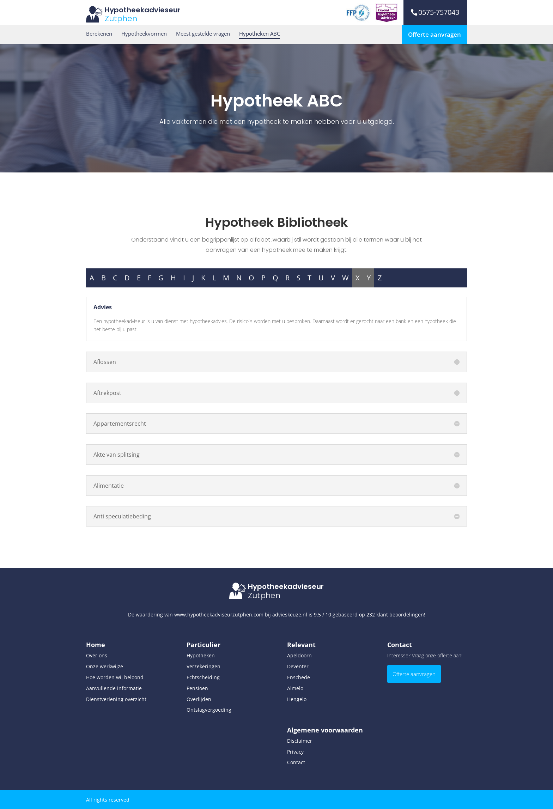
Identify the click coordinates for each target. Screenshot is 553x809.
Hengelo (296, 699)
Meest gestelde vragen (203, 33)
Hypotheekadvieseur (143, 10)
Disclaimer (299, 740)
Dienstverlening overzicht (116, 699)
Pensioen (197, 688)
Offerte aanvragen (434, 34)
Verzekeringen (203, 666)
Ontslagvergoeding (209, 709)
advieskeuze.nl (289, 614)
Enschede (298, 677)
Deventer (298, 666)
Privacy (295, 751)
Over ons (96, 655)
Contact (296, 762)
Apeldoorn (299, 655)
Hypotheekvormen (144, 33)
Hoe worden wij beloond (115, 677)
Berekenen (99, 33)
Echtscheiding (203, 677)
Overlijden (199, 699)
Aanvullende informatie (114, 688)
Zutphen (121, 18)
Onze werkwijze (104, 666)
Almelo (295, 688)
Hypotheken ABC (259, 33)
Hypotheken (201, 655)
